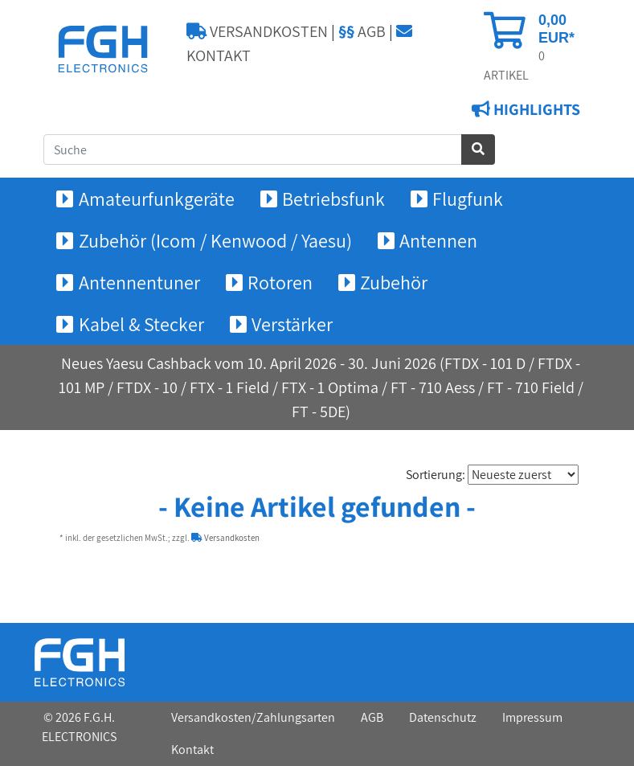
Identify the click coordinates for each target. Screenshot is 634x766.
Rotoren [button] (280, 282)
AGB (362, 31)
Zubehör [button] (393, 282)
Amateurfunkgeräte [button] (157, 198)
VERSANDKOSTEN (257, 31)
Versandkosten (225, 537)
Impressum (532, 717)
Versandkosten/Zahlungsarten (253, 717)
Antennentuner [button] (139, 282)
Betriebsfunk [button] (333, 198)
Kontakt (192, 749)
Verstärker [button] (292, 324)
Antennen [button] (438, 240)
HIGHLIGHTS (535, 109)
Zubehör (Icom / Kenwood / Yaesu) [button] (215, 240)
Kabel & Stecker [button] (141, 324)
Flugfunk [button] (467, 198)
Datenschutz (443, 717)
